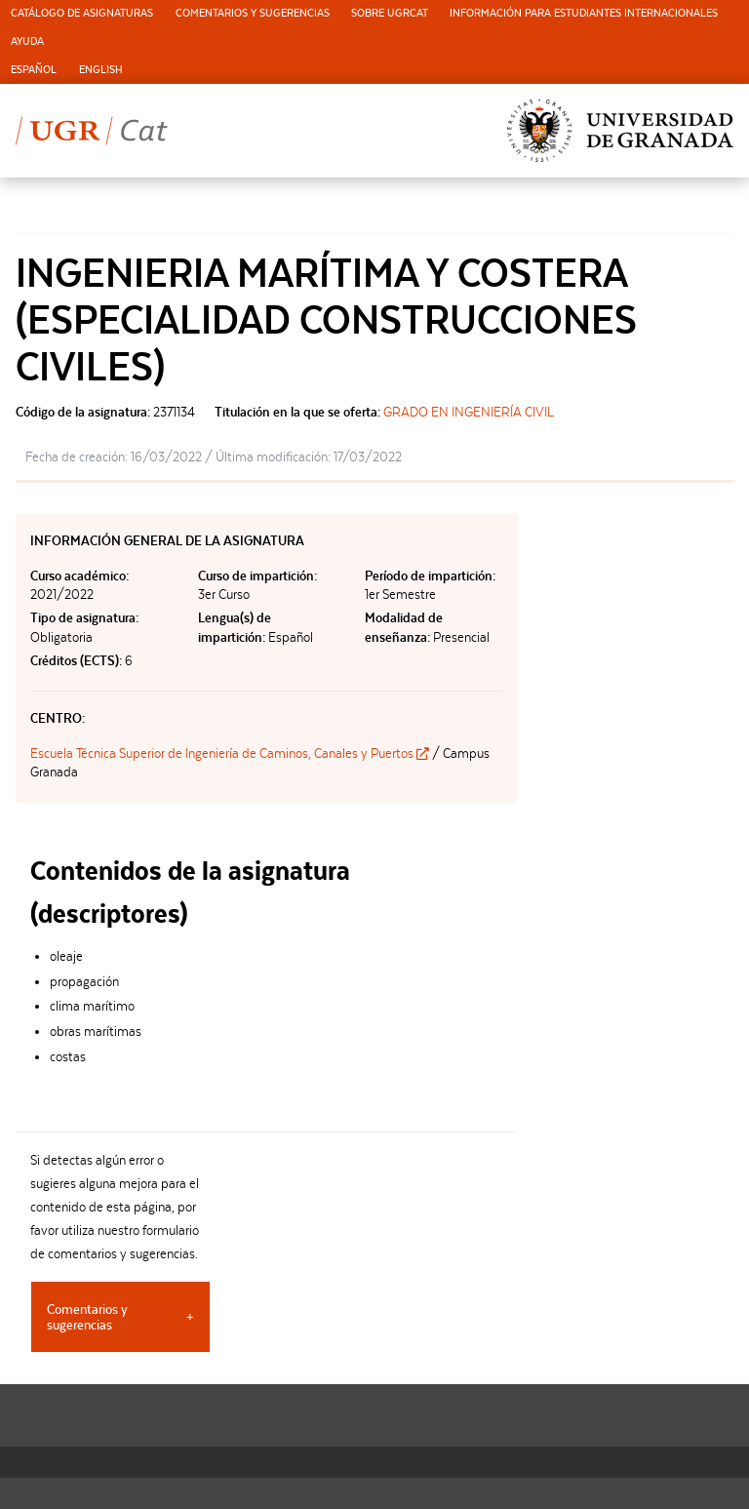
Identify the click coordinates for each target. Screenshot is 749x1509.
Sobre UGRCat (389, 13)
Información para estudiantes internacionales (584, 13)
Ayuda (27, 41)
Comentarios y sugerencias (253, 13)
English (101, 69)
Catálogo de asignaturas (82, 13)
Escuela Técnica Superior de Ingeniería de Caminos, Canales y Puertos (231, 753)
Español (34, 69)
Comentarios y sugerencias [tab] (87, 1316)
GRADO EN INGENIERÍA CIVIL (468, 411)
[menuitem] (82, 14)
